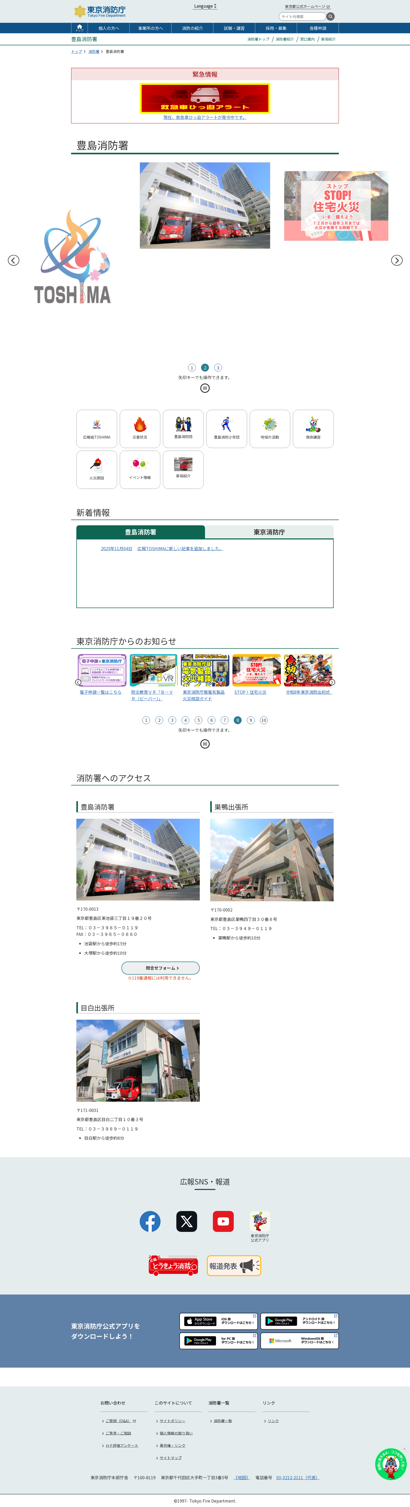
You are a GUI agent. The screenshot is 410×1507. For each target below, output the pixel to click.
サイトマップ (171, 1457)
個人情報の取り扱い (176, 1432)
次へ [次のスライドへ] (396, 260)
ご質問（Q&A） (119, 1420)
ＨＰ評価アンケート (122, 1444)
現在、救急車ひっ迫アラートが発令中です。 (205, 117)
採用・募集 (276, 28)
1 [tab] (192, 367)
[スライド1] (308, 675)
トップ (79, 30)
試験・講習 (234, 28)
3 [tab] (218, 367)
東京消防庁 (269, 531)
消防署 (93, 51)
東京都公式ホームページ (305, 6)
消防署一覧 (223, 1420)
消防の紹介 (192, 28)
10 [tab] (263, 720)
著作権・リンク (172, 1444)
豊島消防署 (140, 531)
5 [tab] (198, 720)
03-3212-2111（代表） (298, 1477)
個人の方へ (108, 28)
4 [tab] (185, 720)
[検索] (330, 16)
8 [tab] (238, 720)
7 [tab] (225, 720)
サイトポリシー (172, 1420)
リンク (273, 1420)
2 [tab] (205, 367)
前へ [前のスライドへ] (13, 260)
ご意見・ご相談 (118, 1432)
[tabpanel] (205, 260)
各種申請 (318, 28)
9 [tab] (251, 720)
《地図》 (242, 1477)
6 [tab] (211, 720)
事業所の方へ (150, 28)
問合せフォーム (160, 968)
